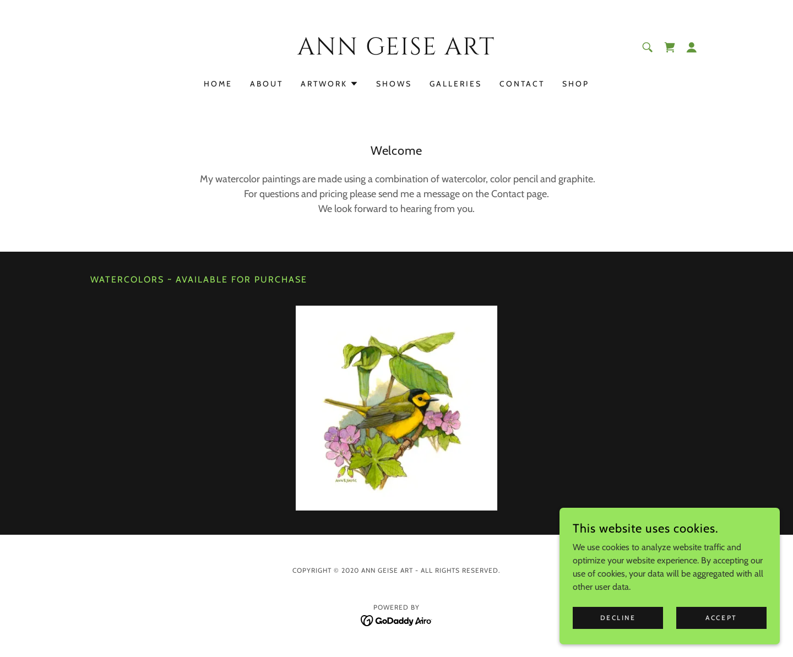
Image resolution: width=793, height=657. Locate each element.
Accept (721, 617)
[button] (692, 47)
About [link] (266, 84)
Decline (618, 617)
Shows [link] (394, 84)
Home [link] (218, 84)
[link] (396, 51)
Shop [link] (575, 84)
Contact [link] (522, 84)
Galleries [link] (456, 84)
